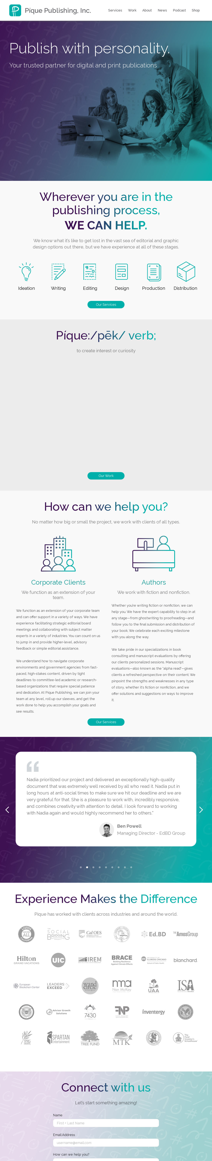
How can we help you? (71, 1154)
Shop (196, 10)
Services (115, 10)
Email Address (64, 1135)
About (147, 10)
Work (132, 10)
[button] (81, 867)
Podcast (179, 10)
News (162, 10)
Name (57, 1115)
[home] (50, 10)
